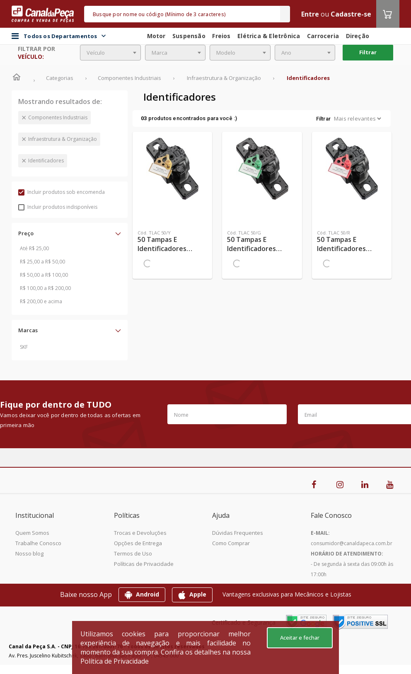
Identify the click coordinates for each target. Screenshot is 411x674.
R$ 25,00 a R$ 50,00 (42, 261)
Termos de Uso (133, 553)
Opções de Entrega (138, 543)
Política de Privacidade (114, 661)
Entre (310, 14)
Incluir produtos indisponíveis (57, 206)
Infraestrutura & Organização (62, 139)
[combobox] (110, 52)
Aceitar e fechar (299, 637)
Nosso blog (29, 553)
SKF (24, 346)
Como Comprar (231, 543)
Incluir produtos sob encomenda (61, 192)
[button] (70, 233)
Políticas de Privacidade (144, 564)
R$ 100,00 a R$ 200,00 (45, 288)
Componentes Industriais (57, 117)
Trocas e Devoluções (140, 532)
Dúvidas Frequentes (237, 532)
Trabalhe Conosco (38, 543)
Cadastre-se (351, 14)
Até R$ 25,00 (34, 248)
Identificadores (46, 160)
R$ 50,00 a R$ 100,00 (44, 274)
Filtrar (368, 52)
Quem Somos (32, 532)
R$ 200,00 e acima (41, 301)
